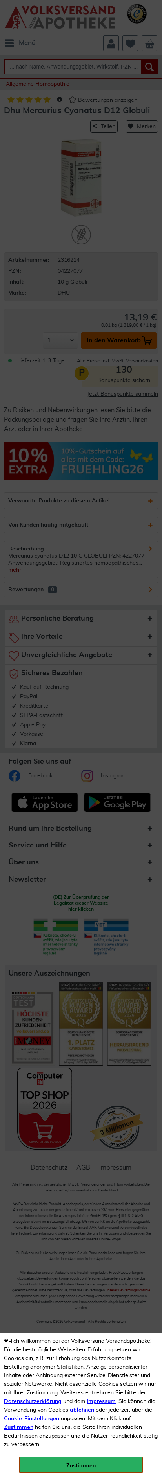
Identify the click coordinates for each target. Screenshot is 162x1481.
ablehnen (82, 1410)
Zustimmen (18, 1427)
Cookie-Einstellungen (31, 1418)
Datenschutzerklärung (33, 1401)
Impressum (101, 1401)
